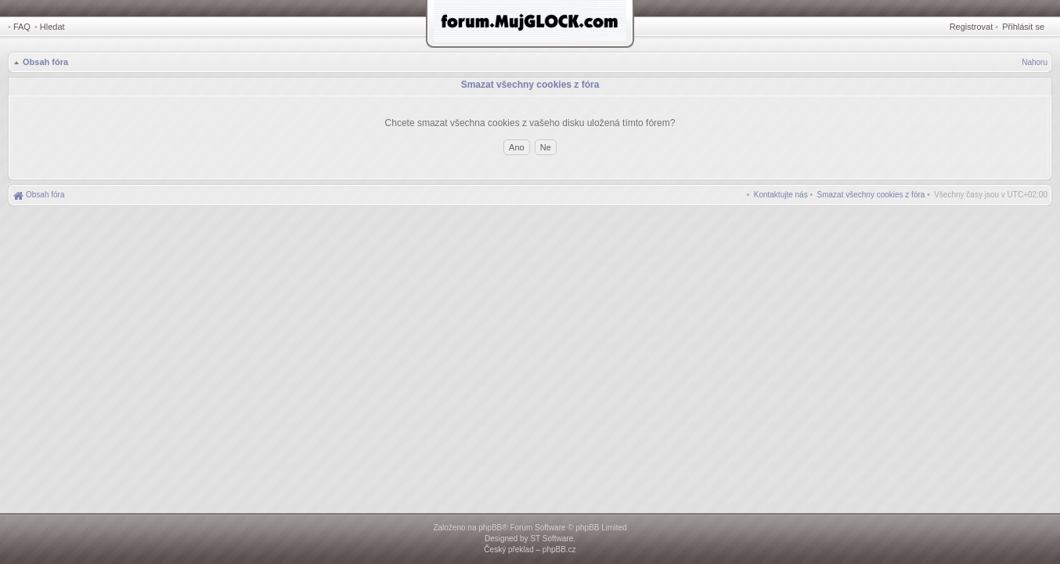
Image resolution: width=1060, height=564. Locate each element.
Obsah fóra (45, 62)
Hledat (52, 26)
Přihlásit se (1023, 26)
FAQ (22, 26)
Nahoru (1034, 62)
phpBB (490, 527)
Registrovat (971, 26)
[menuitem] (871, 194)
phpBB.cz (559, 549)
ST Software (551, 538)
